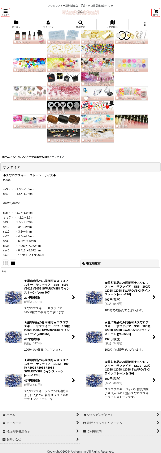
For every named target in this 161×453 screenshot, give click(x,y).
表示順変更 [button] (91, 263)
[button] (5, 12)
